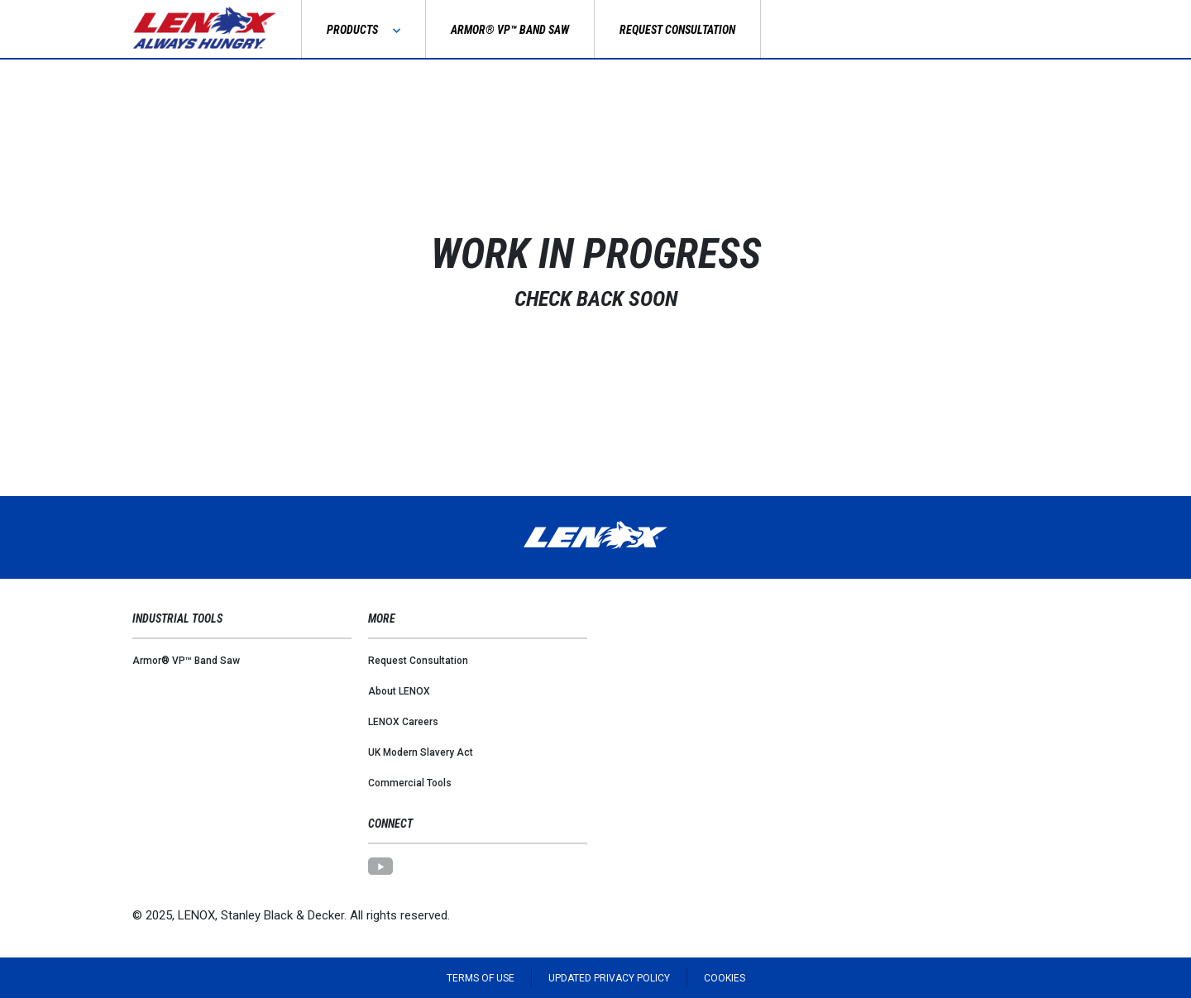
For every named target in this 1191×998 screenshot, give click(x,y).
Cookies (724, 978)
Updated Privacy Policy (609, 978)
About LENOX (399, 691)
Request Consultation (418, 660)
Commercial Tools (410, 783)
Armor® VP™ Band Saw (186, 660)
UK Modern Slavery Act (420, 752)
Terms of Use (480, 978)
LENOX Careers (403, 722)
